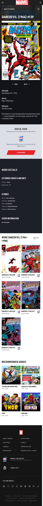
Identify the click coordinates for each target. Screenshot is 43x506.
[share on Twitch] (34, 487)
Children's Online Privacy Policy (27, 498)
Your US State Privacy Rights (29, 496)
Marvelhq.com (26, 446)
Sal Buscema (7, 108)
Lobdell (23, 277)
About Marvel (8, 438)
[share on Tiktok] (38, 487)
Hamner (27, 277)
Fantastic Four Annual (28, 387)
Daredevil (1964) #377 (28, 311)
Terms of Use (8, 496)
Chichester (4, 277)
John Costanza (11, 209)
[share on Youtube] (21, 487)
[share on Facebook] (4, 487)
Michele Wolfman (12, 206)
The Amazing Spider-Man (9, 387)
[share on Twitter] (8, 487)
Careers (6, 446)
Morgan (7, 313)
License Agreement (10, 500)
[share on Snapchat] (25, 487)
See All (36, 238)
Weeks (9, 277)
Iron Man (24, 413)
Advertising (25, 438)
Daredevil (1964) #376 (8, 348)
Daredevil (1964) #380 (8, 275)
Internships (7, 450)
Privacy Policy (17, 496)
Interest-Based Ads (22, 500)
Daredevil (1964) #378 (8, 311)
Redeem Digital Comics (29, 450)
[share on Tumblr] (17, 487)
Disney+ (24, 442)
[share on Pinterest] (30, 487)
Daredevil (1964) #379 (28, 275)
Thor (3, 413)
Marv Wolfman (8, 101)
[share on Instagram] (13, 487)
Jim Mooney (9, 203)
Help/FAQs (6, 442)
